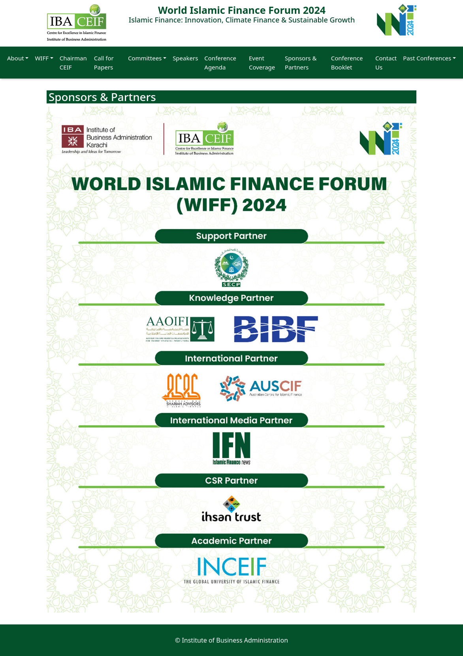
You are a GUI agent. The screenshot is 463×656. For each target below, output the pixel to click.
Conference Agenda (220, 62)
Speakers (185, 58)
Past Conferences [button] (427, 58)
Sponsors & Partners (300, 62)
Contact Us (386, 62)
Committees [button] (145, 58)
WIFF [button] (42, 58)
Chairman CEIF (73, 62)
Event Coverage (262, 62)
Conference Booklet (347, 62)
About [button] (15, 58)
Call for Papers (104, 62)
